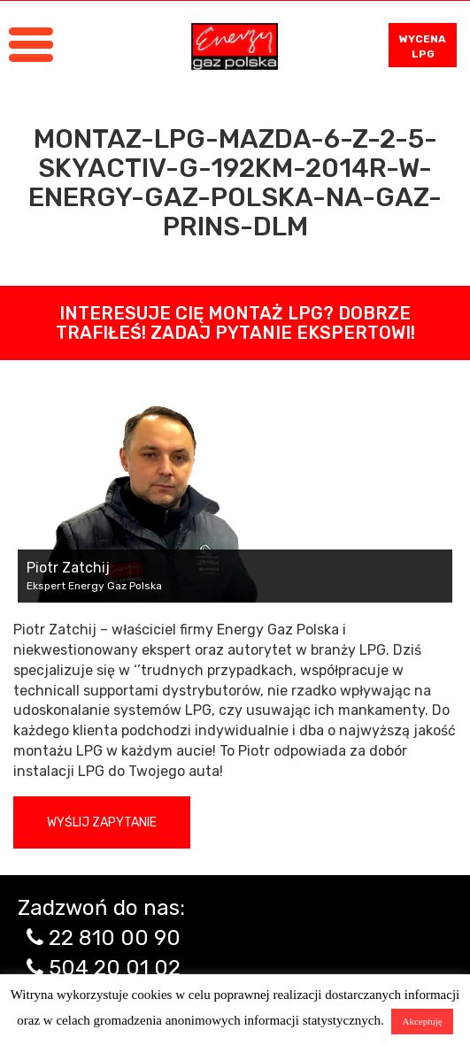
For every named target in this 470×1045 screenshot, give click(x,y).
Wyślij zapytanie (102, 822)
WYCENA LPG (422, 46)
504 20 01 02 (115, 968)
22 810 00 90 (115, 938)
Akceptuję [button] (422, 1021)
